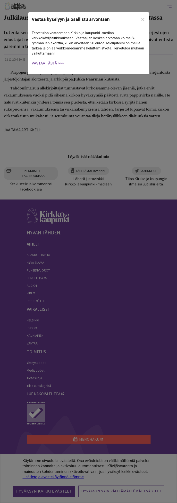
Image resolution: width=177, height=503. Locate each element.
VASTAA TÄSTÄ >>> (48, 63)
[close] (142, 19)
